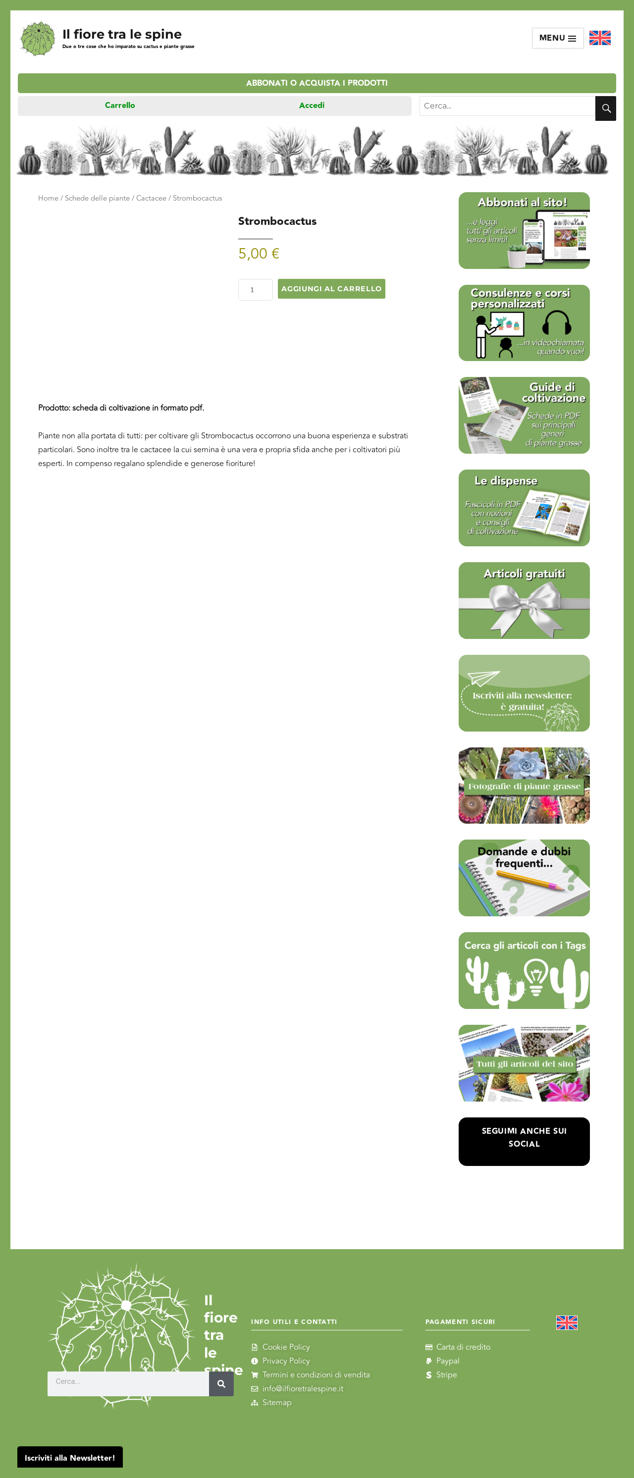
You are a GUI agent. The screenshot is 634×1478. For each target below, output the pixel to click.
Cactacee (151, 198)
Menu (558, 38)
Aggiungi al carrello (331, 288)
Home (48, 198)
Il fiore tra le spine (122, 34)
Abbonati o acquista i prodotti (317, 83)
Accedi (311, 106)
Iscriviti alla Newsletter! (70, 1458)
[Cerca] (221, 1384)
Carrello (120, 106)
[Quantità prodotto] (255, 290)
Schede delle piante (97, 198)
